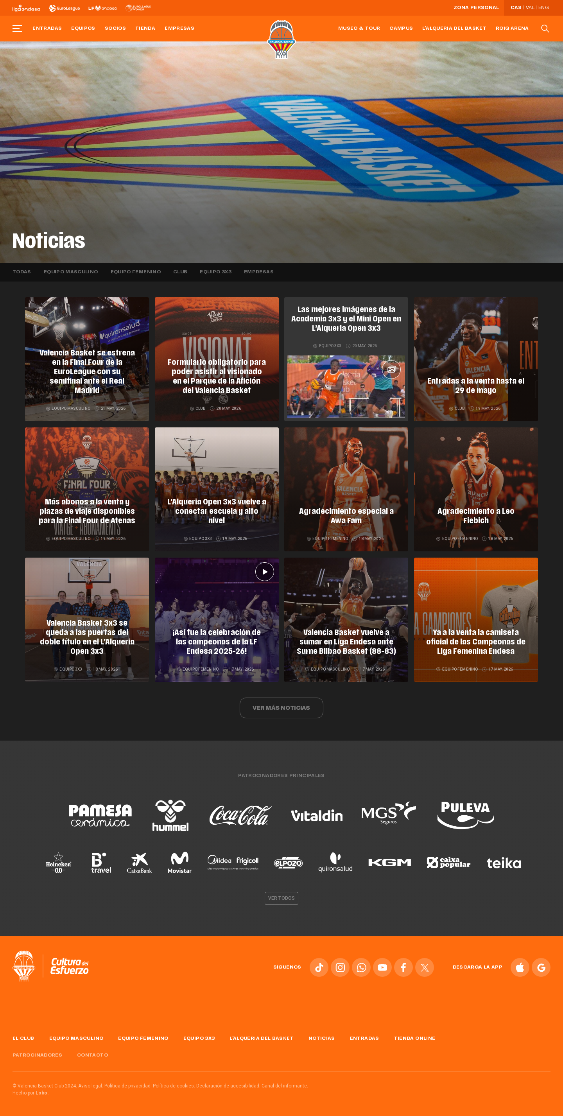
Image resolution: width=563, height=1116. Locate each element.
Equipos (83, 28)
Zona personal (476, 7)
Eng (543, 7)
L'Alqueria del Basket (454, 28)
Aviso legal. (90, 1086)
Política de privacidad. (128, 1086)
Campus (401, 28)
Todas (22, 272)
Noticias (321, 1038)
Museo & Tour (359, 28)
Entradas (47, 28)
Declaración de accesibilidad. (228, 1086)
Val (530, 7)
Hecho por (31, 1093)
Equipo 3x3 (215, 272)
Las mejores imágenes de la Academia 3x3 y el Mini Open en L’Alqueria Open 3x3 (346, 319)
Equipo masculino (71, 272)
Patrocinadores (37, 1055)
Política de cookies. (174, 1086)
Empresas (179, 28)
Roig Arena (512, 28)
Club (180, 272)
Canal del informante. (285, 1086)
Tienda (145, 28)
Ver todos (281, 898)
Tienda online (415, 1038)
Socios (115, 28)
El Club (23, 1038)
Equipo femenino (136, 272)
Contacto (92, 1055)
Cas (516, 7)
